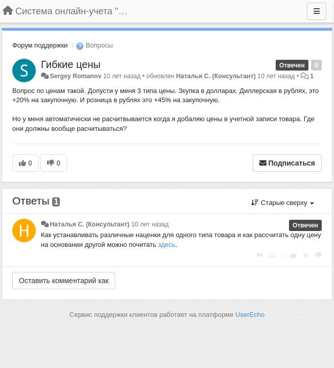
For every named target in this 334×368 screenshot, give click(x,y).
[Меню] (316, 11)
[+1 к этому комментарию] (293, 255)
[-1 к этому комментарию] (318, 255)
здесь (166, 244)
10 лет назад (149, 224)
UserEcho (249, 314)
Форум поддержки (40, 45)
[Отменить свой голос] (305, 255)
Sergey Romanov (75, 76)
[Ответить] (259, 255)
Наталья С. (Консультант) (216, 76)
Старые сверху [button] (282, 202)
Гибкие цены (71, 64)
